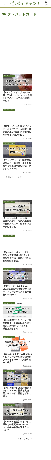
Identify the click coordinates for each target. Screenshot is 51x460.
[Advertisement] (25, 44)
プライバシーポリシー (37, 451)
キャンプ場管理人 (25, 404)
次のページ (25, 341)
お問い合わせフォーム (13, 451)
